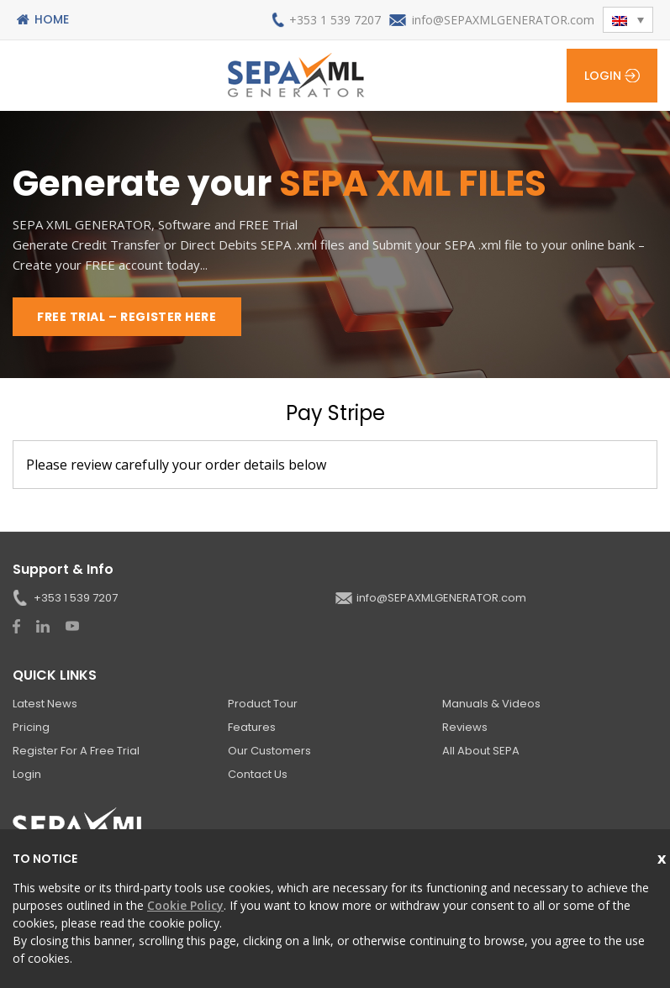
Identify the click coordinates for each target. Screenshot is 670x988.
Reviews (465, 727)
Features (252, 727)
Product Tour (263, 704)
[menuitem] (628, 20)
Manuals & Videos (491, 704)
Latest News (45, 704)
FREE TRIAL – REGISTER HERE (127, 316)
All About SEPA (481, 751)
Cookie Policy (185, 905)
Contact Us (258, 774)
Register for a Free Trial (76, 751)
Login (602, 75)
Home (51, 19)
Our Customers (269, 751)
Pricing (31, 727)
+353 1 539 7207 (335, 20)
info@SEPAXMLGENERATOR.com (503, 20)
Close (663, 856)
